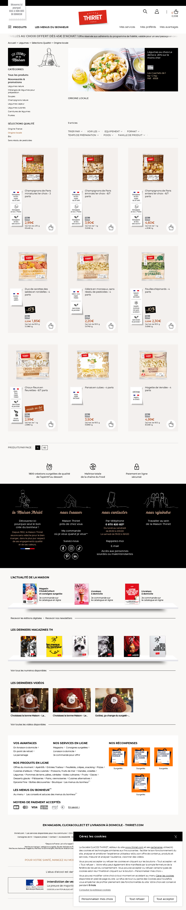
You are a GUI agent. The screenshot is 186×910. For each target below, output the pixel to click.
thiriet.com (19, 833)
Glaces (93, 774)
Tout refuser (137, 899)
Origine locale (61, 43)
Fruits (85, 774)
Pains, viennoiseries (56, 778)
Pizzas (100, 767)
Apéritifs (40, 767)
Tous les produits (18, 74)
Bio (9, 136)
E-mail (115, 546)
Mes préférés (148, 27)
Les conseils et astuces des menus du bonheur (51, 794)
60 (44, 447)
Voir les (92, 131)
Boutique (57, 782)
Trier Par (74, 131)
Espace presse (40, 837)
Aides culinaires (71, 774)
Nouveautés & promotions (16, 81)
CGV (71, 833)
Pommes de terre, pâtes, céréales (43, 774)
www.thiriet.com (134, 847)
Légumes (24, 43)
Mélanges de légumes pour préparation (21, 91)
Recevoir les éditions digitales (26, 618)
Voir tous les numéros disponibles (28, 671)
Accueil (12, 43)
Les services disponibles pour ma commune (46, 833)
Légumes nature (16, 86)
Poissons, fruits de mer (63, 771)
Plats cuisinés (41, 771)
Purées (11, 115)
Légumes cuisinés (16, 107)
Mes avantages (169, 27)
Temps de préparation (82, 135)
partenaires (157, 847)
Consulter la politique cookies (95, 890)
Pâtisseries (37, 778)
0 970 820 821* (115, 524)
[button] (157, 12)
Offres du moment (23, 767)
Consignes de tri (25, 837)
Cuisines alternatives (79, 778)
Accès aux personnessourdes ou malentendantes (115, 553)
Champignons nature (18, 100)
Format (132, 131)
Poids (107, 135)
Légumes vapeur (16, 104)
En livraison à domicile (25, 747)
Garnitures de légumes (19, 111)
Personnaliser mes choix (97, 899)
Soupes (11, 96)
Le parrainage (20, 755)
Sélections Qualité (41, 43)
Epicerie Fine (20, 782)
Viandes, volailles (86, 771)
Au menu (18, 794)
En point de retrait (23, 751)
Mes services (127, 27)
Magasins (58, 747)
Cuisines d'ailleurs (22, 771)
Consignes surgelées (77, 747)
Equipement (112, 131)
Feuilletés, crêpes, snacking (80, 767)
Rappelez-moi (115, 541)
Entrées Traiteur (55, 767)
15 (38, 447)
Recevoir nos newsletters (58, 618)
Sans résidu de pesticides (20, 140)
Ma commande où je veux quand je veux (71, 532)
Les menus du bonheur (51, 27)
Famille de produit (130, 135)
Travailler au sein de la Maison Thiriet (158, 522)
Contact (53, 837)
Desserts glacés (21, 778)
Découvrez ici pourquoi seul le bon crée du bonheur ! (27, 524)
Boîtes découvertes (39, 782)
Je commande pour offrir (66, 755)
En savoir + (74, 807)
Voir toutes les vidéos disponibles (28, 724)
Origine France (15, 129)
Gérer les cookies (165, 875)
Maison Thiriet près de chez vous (71, 522)
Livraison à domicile (63, 751)
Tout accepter (165, 899)
